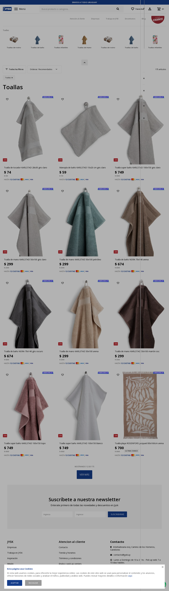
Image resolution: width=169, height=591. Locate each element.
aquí (130, 575)
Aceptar (15, 583)
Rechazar (33, 583)
